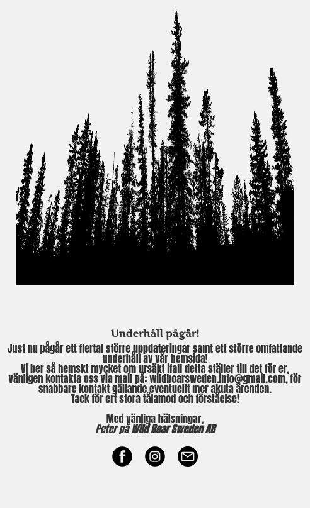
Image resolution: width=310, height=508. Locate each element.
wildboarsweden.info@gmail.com (217, 378)
